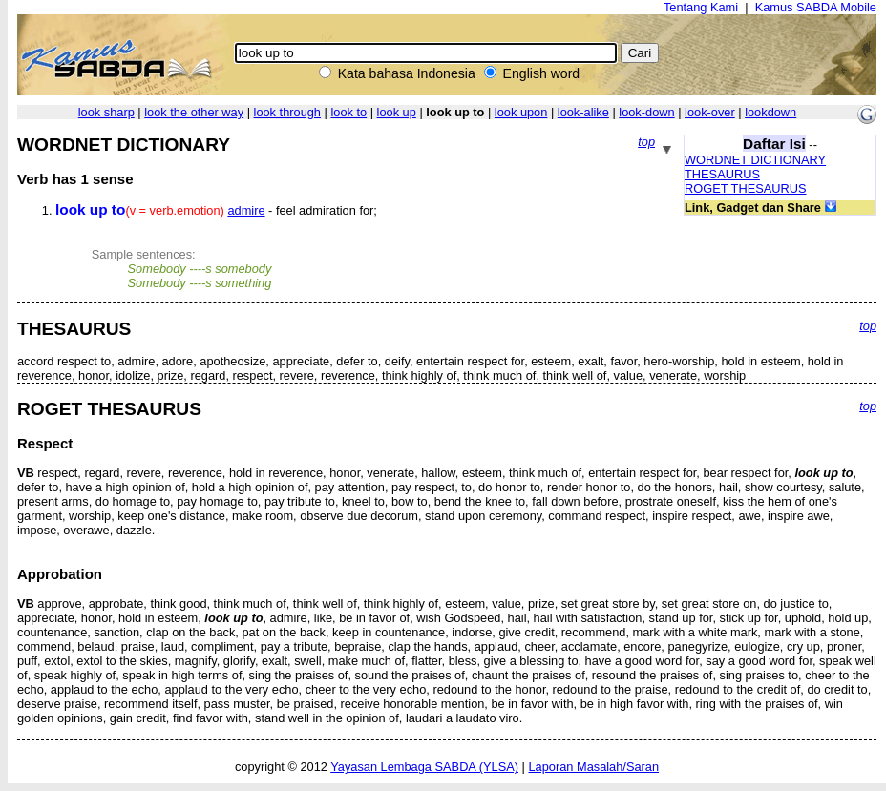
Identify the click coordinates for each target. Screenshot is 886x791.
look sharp (106, 112)
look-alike (583, 112)
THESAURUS (722, 174)
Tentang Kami (701, 7)
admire (245, 210)
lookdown (770, 112)
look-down (646, 112)
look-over (710, 112)
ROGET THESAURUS (746, 188)
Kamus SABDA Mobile (815, 7)
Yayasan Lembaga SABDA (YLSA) (424, 767)
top (646, 142)
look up (396, 112)
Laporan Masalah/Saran (593, 767)
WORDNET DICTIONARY (755, 160)
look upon (521, 112)
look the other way (193, 112)
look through (287, 112)
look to (348, 112)
